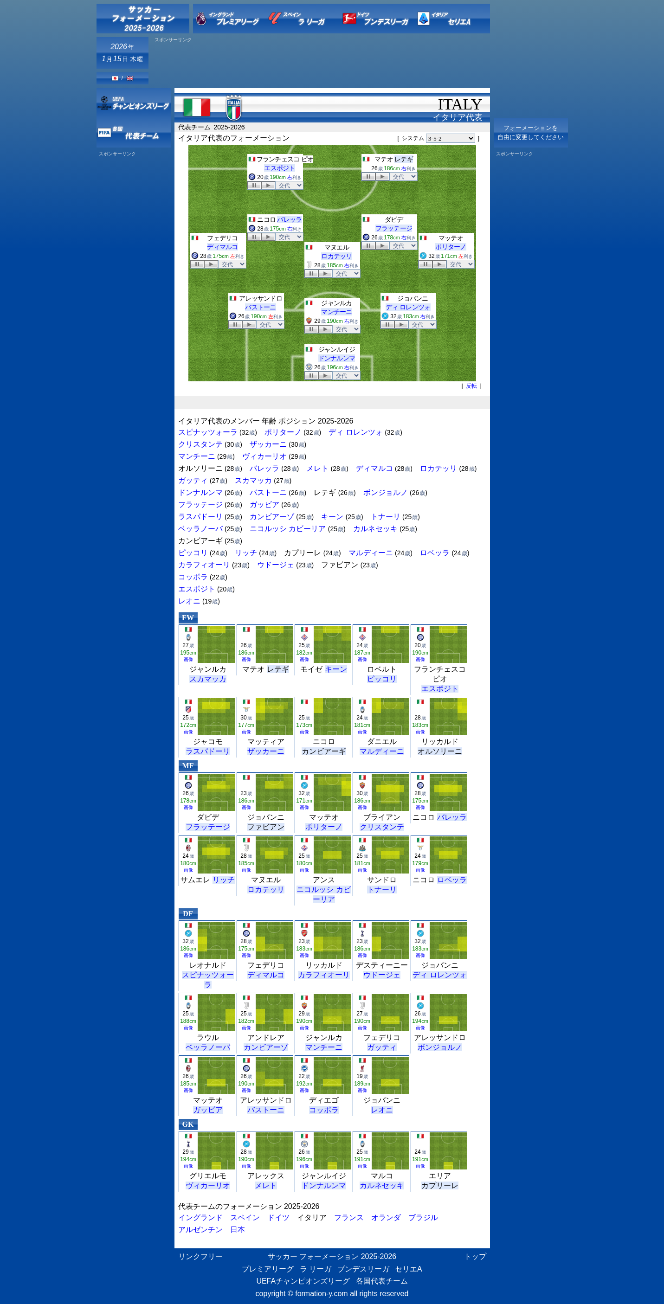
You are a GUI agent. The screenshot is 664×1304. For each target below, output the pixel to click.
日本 (237, 1229)
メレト (317, 468)
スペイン (245, 1217)
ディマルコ (222, 247)
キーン (332, 516)
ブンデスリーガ (363, 1269)
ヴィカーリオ (264, 456)
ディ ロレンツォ (408, 307)
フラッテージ (394, 228)
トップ (475, 1256)
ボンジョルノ (385, 492)
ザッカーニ (268, 444)
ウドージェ (275, 565)
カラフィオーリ (204, 565)
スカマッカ (253, 480)
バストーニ (260, 307)
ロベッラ (435, 553)
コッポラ (193, 577)
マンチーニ (336, 311)
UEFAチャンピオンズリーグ (303, 1281)
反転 (471, 386)
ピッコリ (193, 553)
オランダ (386, 1217)
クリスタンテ (200, 444)
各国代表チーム (382, 1281)
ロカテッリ (336, 256)
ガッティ (193, 480)
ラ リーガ (315, 1269)
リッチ (246, 553)
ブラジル (423, 1217)
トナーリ (385, 516)
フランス (349, 1217)
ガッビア (264, 504)
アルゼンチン (200, 1229)
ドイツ (278, 1217)
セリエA (408, 1269)
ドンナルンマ (336, 358)
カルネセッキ (375, 529)
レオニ (189, 601)
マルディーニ (370, 553)
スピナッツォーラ (208, 432)
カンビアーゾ (272, 516)
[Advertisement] (321, 63)
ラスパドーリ (200, 516)
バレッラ (289, 219)
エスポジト (279, 168)
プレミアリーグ (268, 1269)
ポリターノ (450, 247)
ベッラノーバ (200, 529)
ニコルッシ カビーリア (288, 529)
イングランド (200, 1217)
